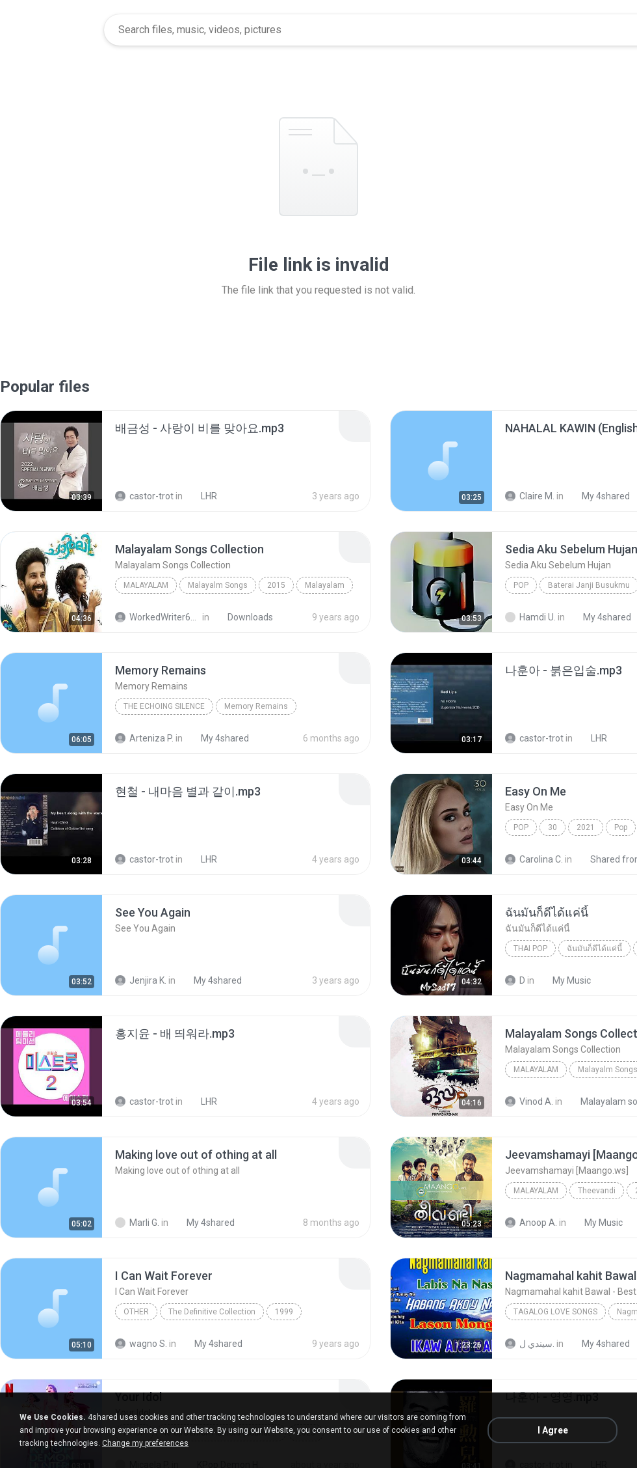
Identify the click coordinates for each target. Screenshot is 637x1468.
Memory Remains (256, 706)
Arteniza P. (144, 738)
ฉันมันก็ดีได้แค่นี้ (594, 948)
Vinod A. (529, 1101)
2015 (276, 585)
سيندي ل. (529, 1343)
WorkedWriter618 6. (157, 617)
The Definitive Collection (211, 1311)
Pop (521, 585)
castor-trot (144, 496)
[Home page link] (52, 30)
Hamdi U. (530, 617)
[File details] (51, 461)
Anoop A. (531, 1222)
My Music (564, 980)
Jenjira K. (140, 980)
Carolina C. (534, 859)
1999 (284, 1311)
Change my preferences (145, 1443)
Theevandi (597, 1190)
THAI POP (530, 948)
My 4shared (598, 496)
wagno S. (141, 1343)
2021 (586, 827)
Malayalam (146, 585)
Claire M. (529, 496)
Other (136, 1311)
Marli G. (137, 1222)
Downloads (243, 617)
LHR (202, 496)
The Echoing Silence (164, 706)
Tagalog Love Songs (555, 1311)
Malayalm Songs (218, 585)
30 (552, 827)
